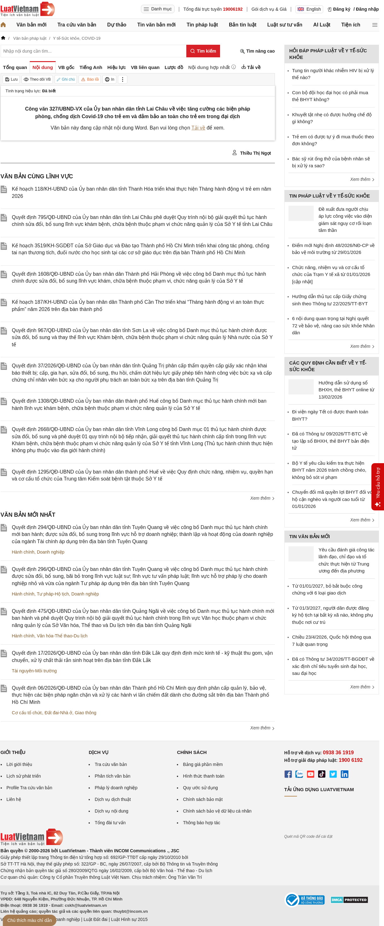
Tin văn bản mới (156, 24)
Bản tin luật (242, 24)
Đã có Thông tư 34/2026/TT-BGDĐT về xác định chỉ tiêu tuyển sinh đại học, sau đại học (333, 666)
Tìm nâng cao (257, 51)
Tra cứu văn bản (76, 24)
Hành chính (23, 552)
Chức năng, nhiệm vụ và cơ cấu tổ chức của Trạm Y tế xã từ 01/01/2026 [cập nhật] (331, 274)
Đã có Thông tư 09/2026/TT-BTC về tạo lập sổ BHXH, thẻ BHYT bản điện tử (330, 441)
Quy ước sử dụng (200, 787)
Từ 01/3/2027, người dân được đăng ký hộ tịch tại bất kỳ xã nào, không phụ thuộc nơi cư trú (332, 615)
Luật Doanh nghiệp (61, 919)
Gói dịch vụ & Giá (269, 9)
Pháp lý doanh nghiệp (116, 787)
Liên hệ (14, 799)
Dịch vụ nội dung (111, 811)
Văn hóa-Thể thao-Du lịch (62, 635)
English (309, 9)
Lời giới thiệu (19, 764)
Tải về (198, 127)
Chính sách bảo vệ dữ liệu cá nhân (217, 811)
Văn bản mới (31, 24)
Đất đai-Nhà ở (59, 712)
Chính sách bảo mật (203, 799)
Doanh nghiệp (50, 552)
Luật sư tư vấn (284, 24)
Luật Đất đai (96, 919)
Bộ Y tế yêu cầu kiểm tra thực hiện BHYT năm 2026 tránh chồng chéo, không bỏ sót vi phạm (329, 470)
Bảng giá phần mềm (203, 764)
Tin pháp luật (202, 24)
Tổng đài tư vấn (110, 822)
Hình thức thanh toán (203, 776)
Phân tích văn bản (112, 776)
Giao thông (85, 712)
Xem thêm (262, 498)
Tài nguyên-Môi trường (34, 670)
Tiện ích (350, 24)
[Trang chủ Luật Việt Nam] (28, 9)
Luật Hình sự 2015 (129, 919)
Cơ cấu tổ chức (27, 712)
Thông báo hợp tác (201, 822)
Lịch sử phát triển (24, 776)
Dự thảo (116, 24)
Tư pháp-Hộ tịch (53, 593)
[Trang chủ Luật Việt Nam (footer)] (32, 844)
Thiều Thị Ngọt (251, 153)
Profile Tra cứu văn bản (29, 787)
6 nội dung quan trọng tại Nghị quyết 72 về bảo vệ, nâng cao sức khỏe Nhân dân (333, 325)
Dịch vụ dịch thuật (113, 799)
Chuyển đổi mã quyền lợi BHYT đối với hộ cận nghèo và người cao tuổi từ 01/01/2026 (333, 499)
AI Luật (321, 24)
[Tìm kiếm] (203, 51)
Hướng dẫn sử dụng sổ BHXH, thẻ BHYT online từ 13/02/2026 (347, 390)
